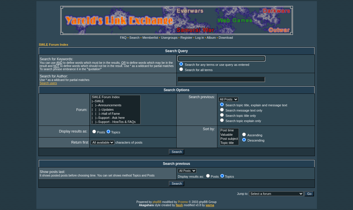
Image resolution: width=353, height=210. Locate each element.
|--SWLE (115, 101)
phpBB (156, 202)
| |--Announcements (115, 105)
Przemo (183, 202)
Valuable (229, 135)
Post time (229, 130)
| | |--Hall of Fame (115, 114)
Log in (199, 37)
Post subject (229, 139)
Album (211, 37)
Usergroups (169, 37)
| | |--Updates (115, 110)
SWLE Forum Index (53, 44)
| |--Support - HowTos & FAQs (115, 122)
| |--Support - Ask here (115, 118)
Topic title (229, 143)
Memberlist (150, 37)
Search (135, 37)
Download (226, 37)
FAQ (123, 37)
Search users (48, 83)
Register (186, 37)
